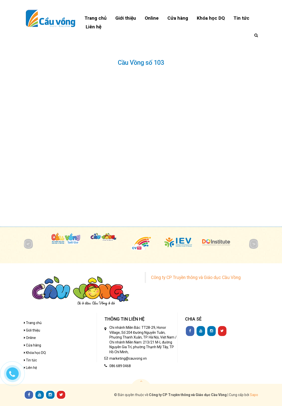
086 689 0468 (120, 366)
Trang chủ (33, 323)
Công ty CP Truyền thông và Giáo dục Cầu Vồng (196, 277)
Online (30, 338)
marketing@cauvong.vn (128, 358)
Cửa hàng (32, 345)
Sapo (254, 395)
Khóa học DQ (35, 353)
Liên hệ (30, 368)
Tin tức (30, 360)
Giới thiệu (32, 330)
